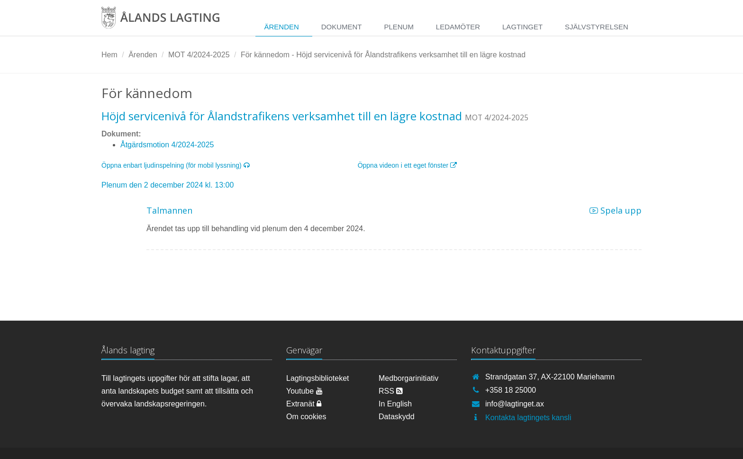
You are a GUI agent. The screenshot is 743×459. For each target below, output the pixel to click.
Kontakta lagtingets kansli (528, 418)
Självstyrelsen (596, 27)
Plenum (399, 27)
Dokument (341, 27)
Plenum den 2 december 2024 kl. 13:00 (167, 185)
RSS (391, 391)
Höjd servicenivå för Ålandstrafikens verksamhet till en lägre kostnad (281, 116)
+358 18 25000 (510, 390)
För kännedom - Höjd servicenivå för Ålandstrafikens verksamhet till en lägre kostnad (383, 55)
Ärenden (281, 27)
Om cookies (306, 417)
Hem (109, 55)
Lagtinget (522, 27)
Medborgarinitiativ (408, 378)
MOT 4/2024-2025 (199, 55)
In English (395, 404)
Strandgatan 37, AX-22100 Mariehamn (550, 377)
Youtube (304, 391)
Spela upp (615, 210)
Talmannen (169, 210)
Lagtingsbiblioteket (317, 378)
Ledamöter (458, 27)
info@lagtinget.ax (514, 404)
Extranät (303, 404)
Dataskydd (397, 417)
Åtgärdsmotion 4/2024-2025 (167, 145)
